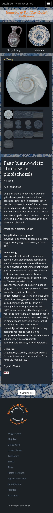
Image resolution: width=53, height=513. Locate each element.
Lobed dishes (15, 450)
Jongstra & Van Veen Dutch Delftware (26, 14)
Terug (9, 59)
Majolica (12, 439)
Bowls (11, 461)
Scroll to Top (27, 392)
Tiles (10, 467)
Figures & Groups (17, 478)
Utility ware (14, 444)
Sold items (13, 495)
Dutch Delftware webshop (17, 3)
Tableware (13, 456)
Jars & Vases (14, 484)
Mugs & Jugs (14, 433)
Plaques (12, 489)
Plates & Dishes (16, 472)
